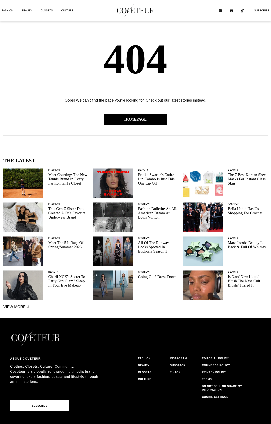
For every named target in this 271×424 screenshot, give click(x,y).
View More (16, 307)
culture (67, 10)
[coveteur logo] (135, 10)
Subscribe (261, 10)
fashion (7, 10)
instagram (178, 358)
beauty (27, 10)
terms (207, 379)
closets (47, 10)
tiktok (175, 372)
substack (177, 365)
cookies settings (216, 396)
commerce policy (216, 365)
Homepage (135, 119)
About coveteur (25, 358)
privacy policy (214, 372)
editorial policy (215, 358)
